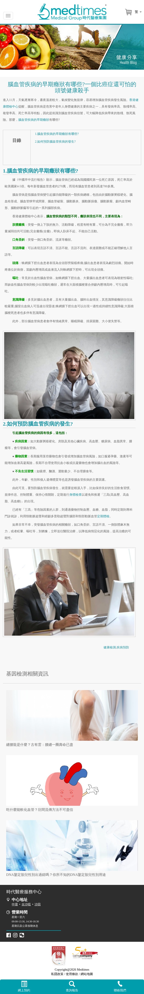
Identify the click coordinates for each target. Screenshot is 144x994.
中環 (15, 904)
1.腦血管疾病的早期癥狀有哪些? (57, 134)
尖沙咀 (26, 904)
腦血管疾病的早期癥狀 (33, 119)
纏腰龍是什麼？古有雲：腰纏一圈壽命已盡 (39, 744)
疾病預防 (123, 647)
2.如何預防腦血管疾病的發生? (55, 141)
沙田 (38, 904)
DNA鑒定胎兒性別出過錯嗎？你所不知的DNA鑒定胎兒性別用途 (56, 875)
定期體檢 (103, 516)
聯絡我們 (120, 986)
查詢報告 (72, 986)
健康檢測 (109, 647)
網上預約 (24, 986)
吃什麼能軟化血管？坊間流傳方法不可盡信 (39, 810)
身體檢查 (75, 494)
